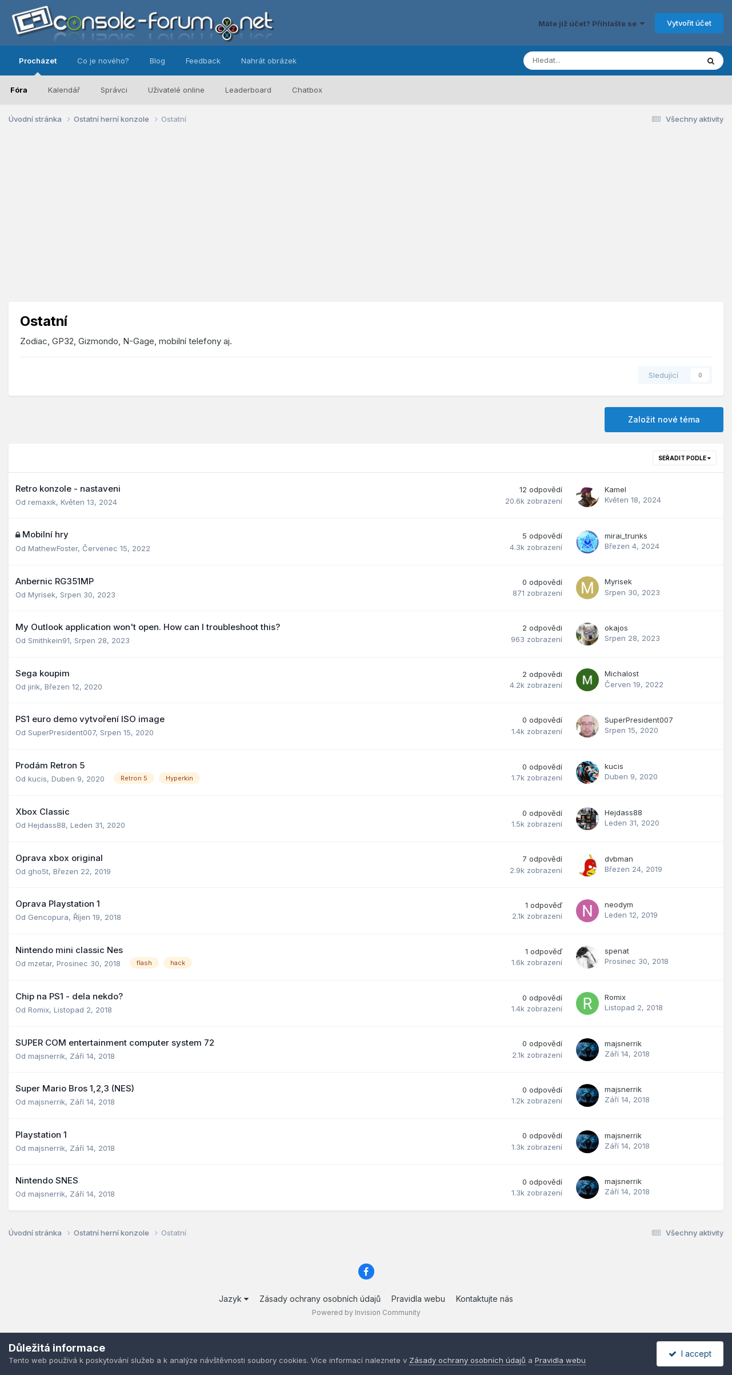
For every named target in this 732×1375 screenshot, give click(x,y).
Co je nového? (103, 60)
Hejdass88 (47, 825)
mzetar (40, 963)
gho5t (38, 871)
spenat (617, 950)
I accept (690, 1353)
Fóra (18, 89)
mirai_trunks (626, 535)
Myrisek (41, 594)
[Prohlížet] (580, 60)
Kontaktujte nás (484, 1299)
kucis (37, 778)
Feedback (203, 60)
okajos (616, 627)
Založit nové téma (664, 419)
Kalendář (64, 89)
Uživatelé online (176, 89)
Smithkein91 (49, 640)
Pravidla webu (418, 1299)
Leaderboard (248, 89)
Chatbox (307, 89)
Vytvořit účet (689, 22)
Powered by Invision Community (366, 1312)
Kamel (615, 489)
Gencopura (48, 917)
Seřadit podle (684, 458)
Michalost (622, 673)
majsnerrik (46, 1056)
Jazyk (234, 1299)
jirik (34, 686)
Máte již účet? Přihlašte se (591, 23)
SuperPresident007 (61, 732)
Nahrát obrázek (269, 60)
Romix (38, 1009)
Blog (157, 60)
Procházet (38, 65)
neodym (619, 904)
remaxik (42, 502)
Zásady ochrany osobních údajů (320, 1299)
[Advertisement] (366, 222)
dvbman (619, 858)
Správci (114, 89)
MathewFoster (53, 548)
